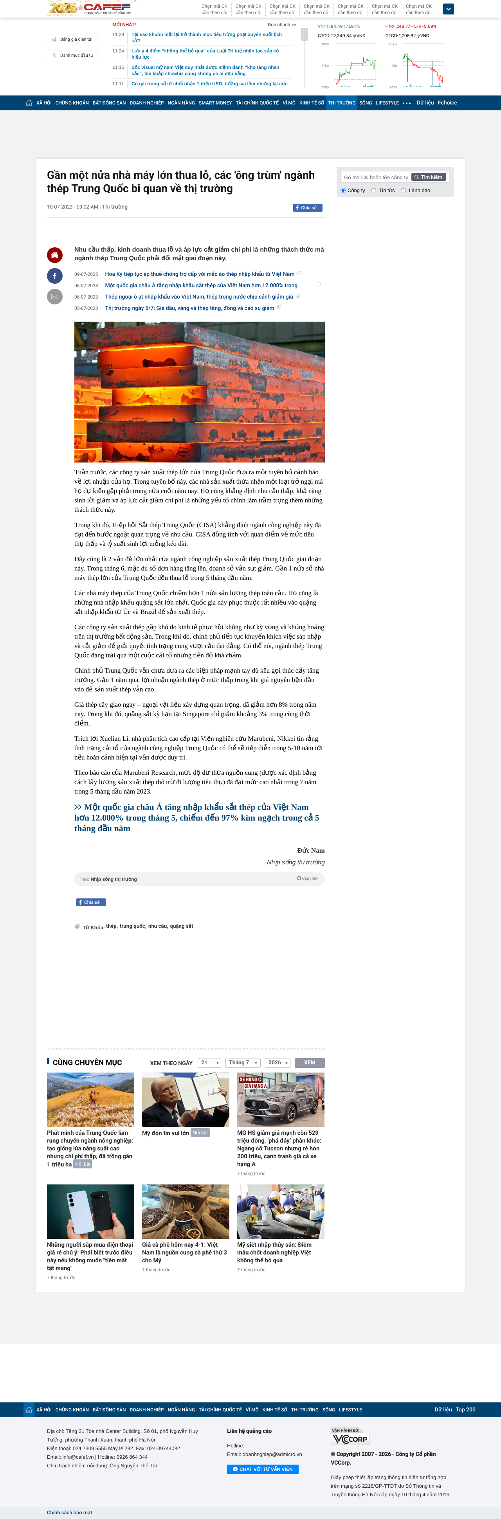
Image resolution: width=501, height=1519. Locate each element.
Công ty (356, 190)
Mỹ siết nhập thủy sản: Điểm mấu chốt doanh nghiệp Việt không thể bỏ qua (274, 1252)
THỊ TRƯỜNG (341, 103)
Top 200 (466, 1410)
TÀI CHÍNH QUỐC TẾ (257, 103)
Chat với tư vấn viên (263, 1469)
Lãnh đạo (419, 190)
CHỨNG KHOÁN (72, 103)
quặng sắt (181, 926)
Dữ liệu (425, 103)
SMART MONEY (215, 103)
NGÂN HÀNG (181, 103)
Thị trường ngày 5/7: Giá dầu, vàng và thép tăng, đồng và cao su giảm (193, 308)
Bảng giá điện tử (70, 39)
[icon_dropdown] (448, 9)
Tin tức (387, 190)
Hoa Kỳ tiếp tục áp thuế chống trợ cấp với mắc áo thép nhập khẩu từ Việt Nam (203, 274)
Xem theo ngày (171, 1063)
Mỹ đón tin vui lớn (165, 1133)
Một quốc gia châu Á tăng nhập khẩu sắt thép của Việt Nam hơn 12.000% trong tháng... (213, 286)
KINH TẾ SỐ (311, 103)
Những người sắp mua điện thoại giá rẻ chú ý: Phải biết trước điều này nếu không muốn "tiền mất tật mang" (90, 1256)
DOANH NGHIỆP (147, 103)
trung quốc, (133, 926)
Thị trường (115, 207)
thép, (112, 926)
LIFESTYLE (387, 103)
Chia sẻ (309, 208)
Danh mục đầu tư (71, 55)
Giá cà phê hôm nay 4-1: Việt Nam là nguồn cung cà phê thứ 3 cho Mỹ (184, 1252)
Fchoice (447, 103)
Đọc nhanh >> (282, 24)
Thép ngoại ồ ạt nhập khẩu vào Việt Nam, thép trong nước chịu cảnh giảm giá (202, 297)
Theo (200, 878)
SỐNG (365, 103)
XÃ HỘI (44, 103)
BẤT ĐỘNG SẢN (109, 103)
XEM (309, 1063)
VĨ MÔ (289, 103)
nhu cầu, (158, 926)
